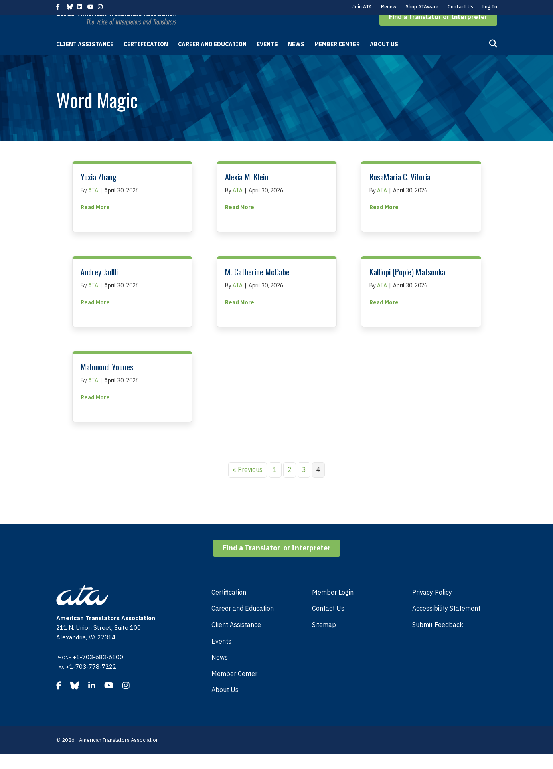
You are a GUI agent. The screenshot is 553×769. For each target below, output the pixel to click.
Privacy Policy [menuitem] (432, 607)
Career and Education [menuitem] (242, 623)
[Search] (493, 59)
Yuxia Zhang (99, 192)
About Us (384, 59)
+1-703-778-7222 (91, 682)
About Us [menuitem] (225, 705)
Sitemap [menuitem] (324, 640)
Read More (95, 222)
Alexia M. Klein (246, 192)
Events (267, 59)
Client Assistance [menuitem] (236, 640)
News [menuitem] (219, 672)
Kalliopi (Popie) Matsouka (407, 287)
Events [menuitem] (221, 656)
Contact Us (460, 7)
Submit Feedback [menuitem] (437, 640)
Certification (146, 59)
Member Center (337, 59)
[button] (438, 32)
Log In (489, 7)
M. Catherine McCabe (257, 287)
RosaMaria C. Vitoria (400, 192)
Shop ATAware (422, 7)
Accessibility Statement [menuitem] (446, 623)
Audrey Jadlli (99, 287)
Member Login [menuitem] (333, 607)
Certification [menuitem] (228, 607)
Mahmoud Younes (107, 382)
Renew (389, 7)
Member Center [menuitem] (234, 689)
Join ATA (362, 7)
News (296, 59)
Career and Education (212, 59)
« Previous (248, 485)
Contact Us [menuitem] (328, 623)
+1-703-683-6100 (98, 672)
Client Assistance (84, 59)
